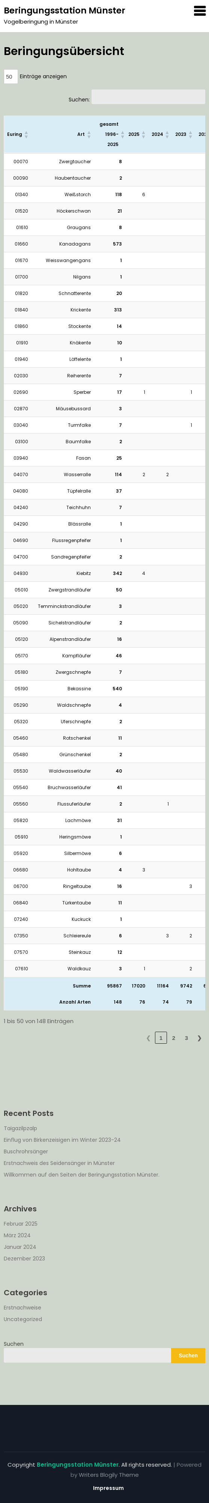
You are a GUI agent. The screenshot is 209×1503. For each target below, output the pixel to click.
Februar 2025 (21, 1223)
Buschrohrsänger (26, 1151)
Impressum (108, 1488)
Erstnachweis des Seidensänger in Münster (59, 1163)
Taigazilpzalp (20, 1128)
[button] (26, 134)
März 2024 (17, 1235)
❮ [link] (148, 1038)
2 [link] (173, 1038)
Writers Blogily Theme (109, 1475)
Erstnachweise (22, 1307)
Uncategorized (23, 1319)
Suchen (14, 1344)
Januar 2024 (20, 1247)
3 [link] (186, 1038)
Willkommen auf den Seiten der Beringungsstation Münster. (81, 1174)
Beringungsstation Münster (64, 10)
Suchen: (79, 99)
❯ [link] (199, 1038)
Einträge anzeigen (43, 76)
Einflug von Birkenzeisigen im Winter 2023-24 (62, 1140)
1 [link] (160, 1038)
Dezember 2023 (24, 1258)
